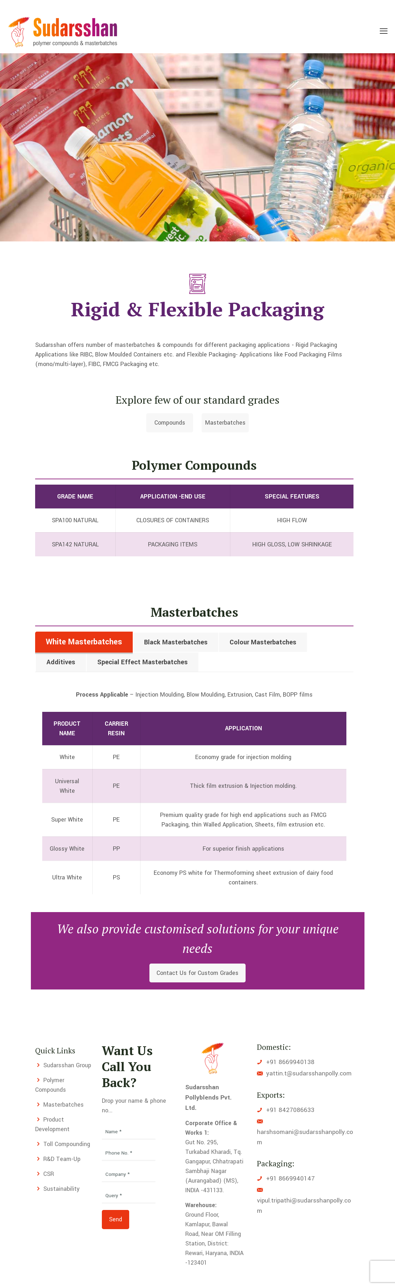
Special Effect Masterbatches (142, 662)
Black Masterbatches (176, 642)
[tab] (84, 642)
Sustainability (61, 1189)
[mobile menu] (384, 32)
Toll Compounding (66, 1144)
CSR (48, 1174)
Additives (60, 662)
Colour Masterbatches (263, 642)
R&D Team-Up (62, 1159)
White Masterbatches (84, 642)
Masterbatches (63, 1105)
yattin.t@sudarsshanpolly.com (309, 1073)
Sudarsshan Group (67, 1065)
